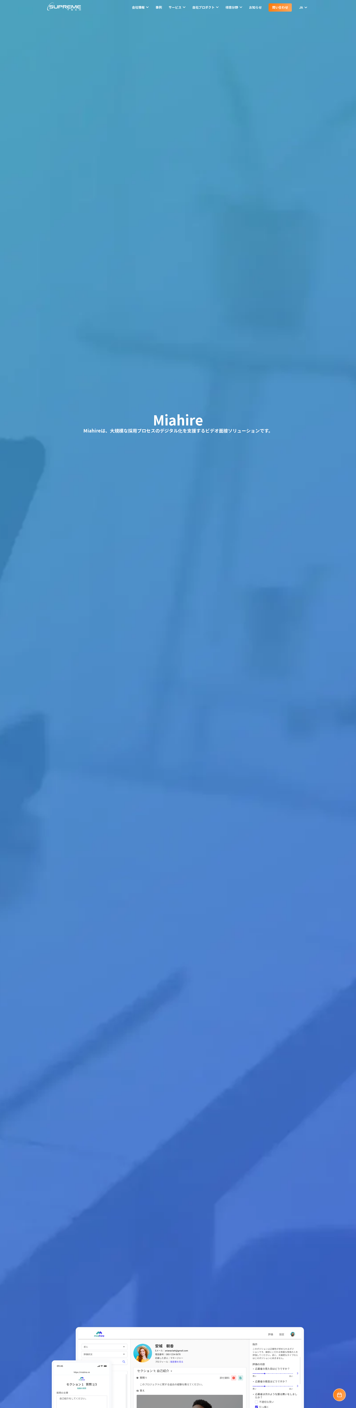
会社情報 (140, 7)
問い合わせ (280, 7)
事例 (159, 7)
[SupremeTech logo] (64, 7)
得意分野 (233, 7)
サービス (177, 7)
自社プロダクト (205, 7)
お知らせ (255, 7)
